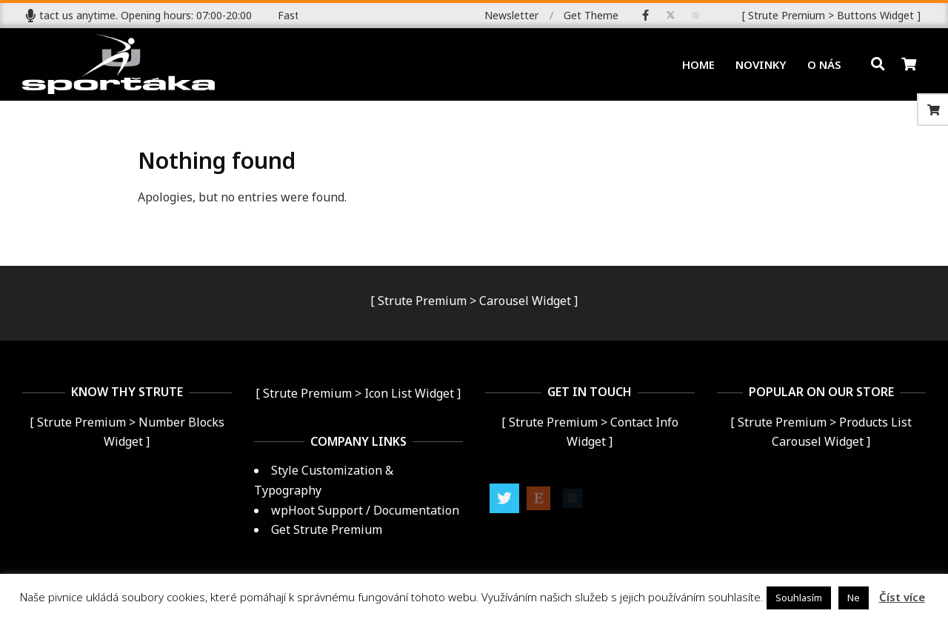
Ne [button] (853, 597)
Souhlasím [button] (798, 597)
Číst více (902, 596)
